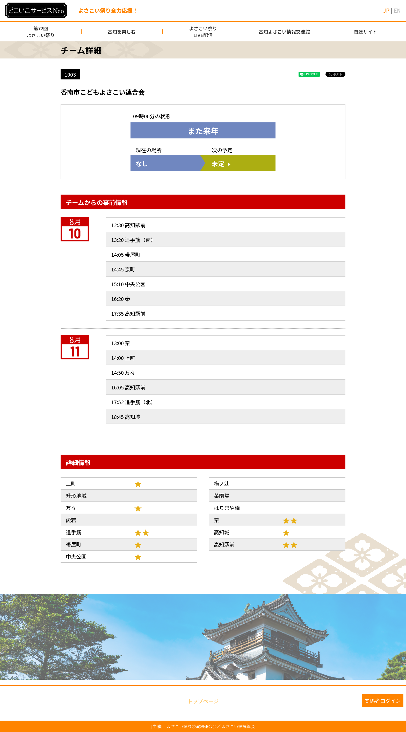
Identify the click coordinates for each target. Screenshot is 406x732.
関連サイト (365, 31)
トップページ (203, 700)
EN (397, 10)
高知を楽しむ (122, 31)
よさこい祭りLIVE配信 (203, 31)
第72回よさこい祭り (41, 31)
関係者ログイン (383, 700)
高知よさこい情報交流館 (284, 31)
